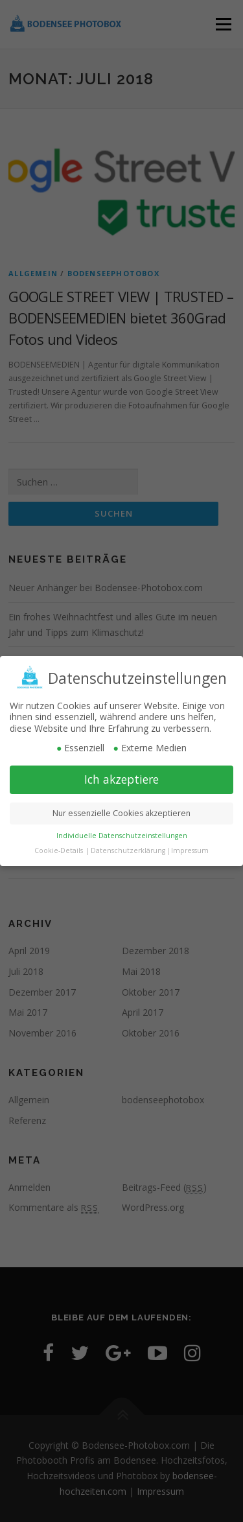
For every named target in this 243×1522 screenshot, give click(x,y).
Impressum (190, 847)
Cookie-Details (58, 847)
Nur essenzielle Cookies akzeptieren (121, 809)
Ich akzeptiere (121, 776)
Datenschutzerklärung (128, 847)
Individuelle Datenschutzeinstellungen (121, 832)
